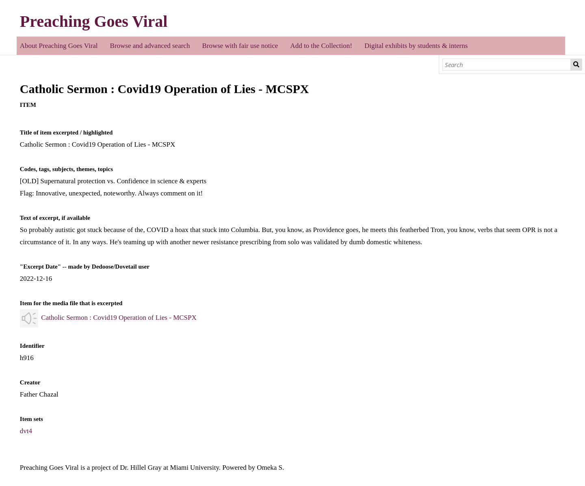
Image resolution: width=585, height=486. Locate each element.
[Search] (506, 65)
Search (576, 65)
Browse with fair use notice (240, 46)
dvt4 (26, 431)
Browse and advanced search (150, 46)
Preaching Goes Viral (94, 21)
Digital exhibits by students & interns (416, 46)
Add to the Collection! (321, 46)
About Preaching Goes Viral (59, 46)
